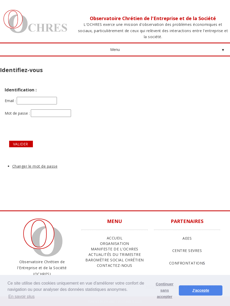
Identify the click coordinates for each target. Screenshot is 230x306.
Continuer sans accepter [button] (165, 290)
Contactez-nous (114, 265)
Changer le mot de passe (35, 166)
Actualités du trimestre (115, 254)
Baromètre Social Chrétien (114, 259)
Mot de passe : (38, 113)
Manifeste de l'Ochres (114, 248)
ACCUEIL (115, 238)
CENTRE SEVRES (187, 250)
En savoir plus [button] (21, 296)
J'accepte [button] (200, 290)
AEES (187, 238)
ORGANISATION (114, 243)
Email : (31, 100)
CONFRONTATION (186, 263)
